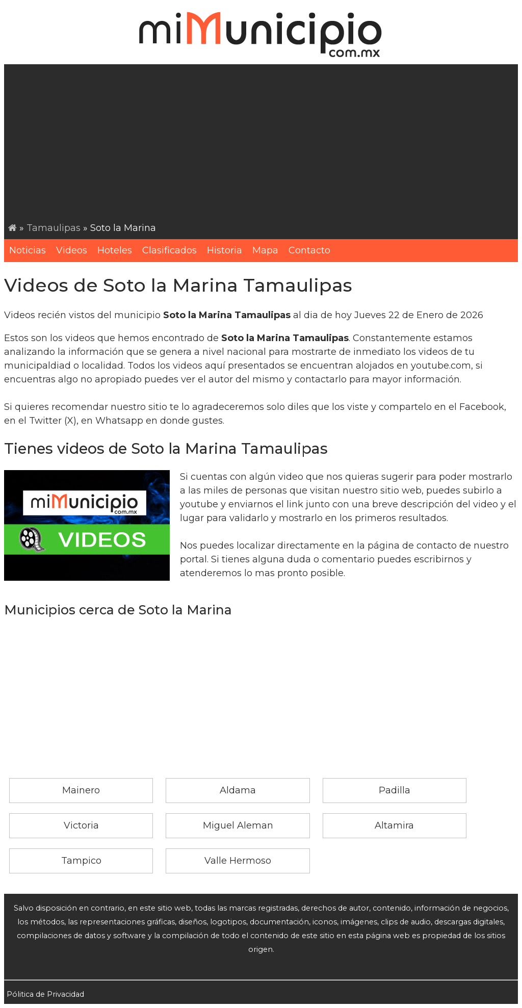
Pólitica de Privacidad (45, 994)
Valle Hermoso (237, 860)
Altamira (394, 825)
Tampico (81, 860)
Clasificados (169, 250)
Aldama (238, 790)
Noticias (27, 250)
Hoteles (114, 250)
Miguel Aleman (238, 825)
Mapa (265, 250)
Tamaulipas (54, 228)
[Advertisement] (263, 144)
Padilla (394, 790)
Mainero (81, 790)
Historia (224, 250)
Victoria (81, 825)
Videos (71, 250)
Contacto (309, 250)
